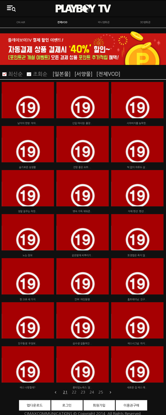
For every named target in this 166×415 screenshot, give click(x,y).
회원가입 (99, 405)
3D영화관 (145, 22)
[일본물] (61, 74)
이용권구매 (131, 405)
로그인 (67, 405)
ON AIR (20, 22)
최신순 (15, 74)
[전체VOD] (108, 74)
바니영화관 (104, 22)
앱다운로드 (35, 405)
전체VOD (62, 22)
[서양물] (83, 74)
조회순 (40, 74)
